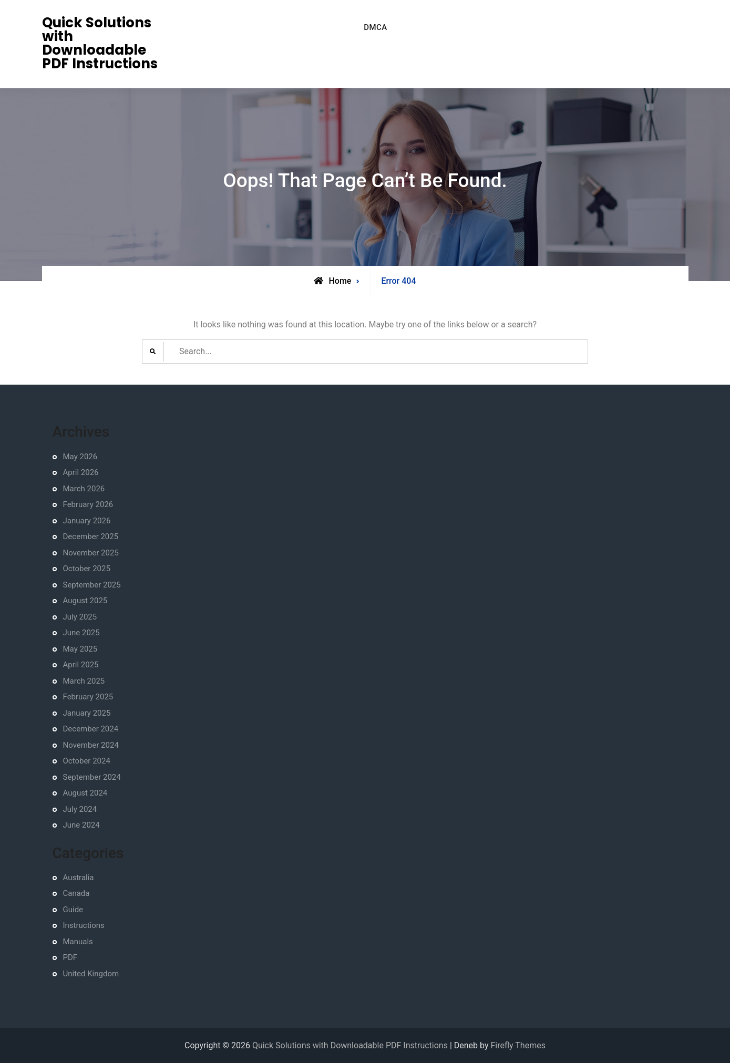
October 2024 (86, 761)
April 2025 (81, 664)
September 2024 (92, 777)
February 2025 (88, 696)
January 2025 (87, 713)
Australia (78, 877)
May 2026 (80, 456)
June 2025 (81, 632)
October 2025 (86, 568)
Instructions (84, 925)
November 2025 (91, 553)
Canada (76, 893)
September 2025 (92, 585)
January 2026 (87, 520)
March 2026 (84, 488)
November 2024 (91, 745)
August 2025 (85, 600)
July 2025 (80, 617)
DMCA (375, 27)
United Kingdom (91, 973)
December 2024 (91, 729)
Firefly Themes (517, 1045)
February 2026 (88, 504)
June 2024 (81, 825)
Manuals (78, 941)
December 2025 (91, 536)
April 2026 (81, 472)
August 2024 (85, 793)
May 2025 (80, 649)
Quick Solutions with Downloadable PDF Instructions (100, 43)
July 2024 (80, 809)
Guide (73, 909)
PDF (70, 957)
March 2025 (84, 681)
